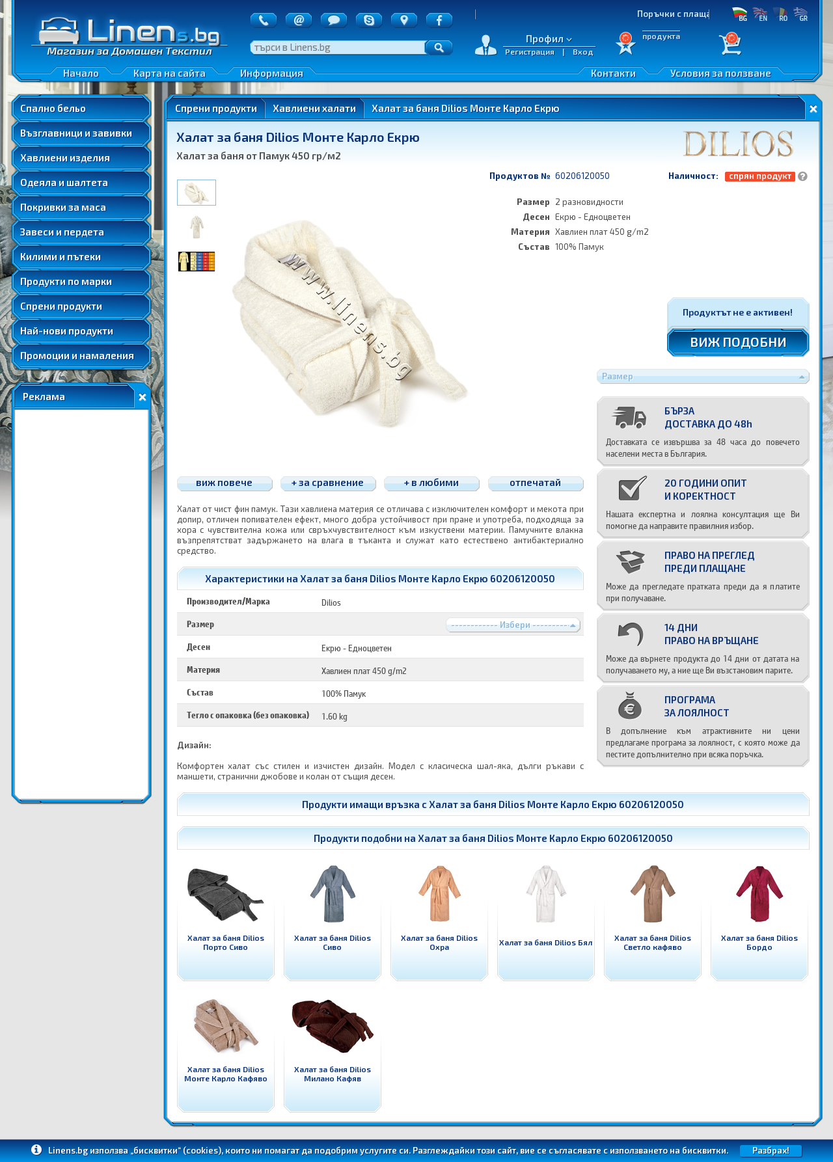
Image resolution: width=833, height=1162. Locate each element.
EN (759, 14)
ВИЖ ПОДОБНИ (738, 341)
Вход (583, 51)
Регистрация (529, 51)
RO (779, 14)
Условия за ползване (720, 73)
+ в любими (431, 482)
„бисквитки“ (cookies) (175, 1150)
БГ (739, 14)
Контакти (613, 73)
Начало (81, 73)
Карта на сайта (169, 73)
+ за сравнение (328, 482)
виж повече (224, 482)
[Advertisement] (81, 604)
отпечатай (535, 482)
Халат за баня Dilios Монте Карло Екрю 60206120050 (556, 804)
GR (800, 14)
